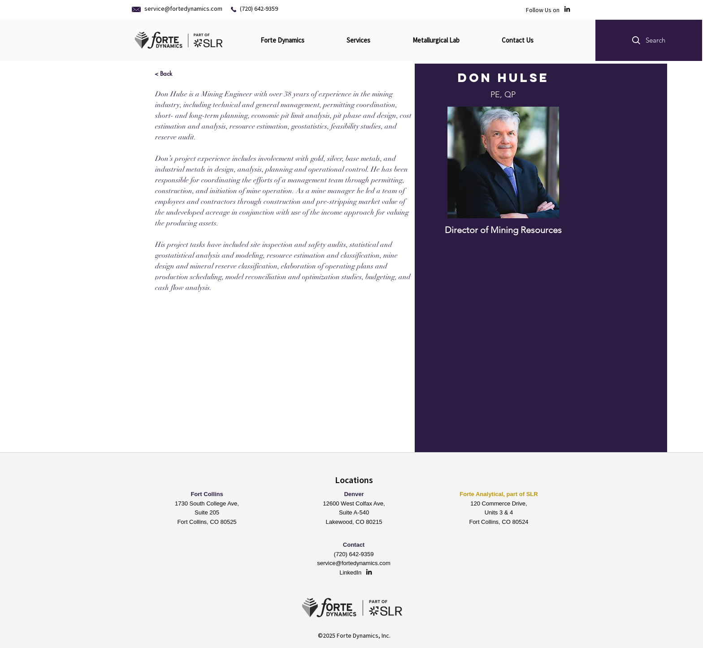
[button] (648, 40)
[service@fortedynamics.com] (184, 8)
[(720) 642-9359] (264, 8)
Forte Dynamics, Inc (363, 635)
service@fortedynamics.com (353, 563)
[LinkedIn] (567, 9)
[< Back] (163, 73)
